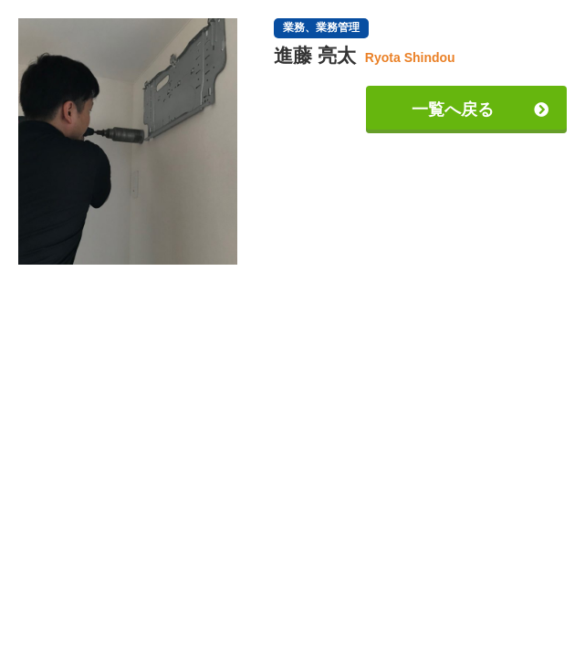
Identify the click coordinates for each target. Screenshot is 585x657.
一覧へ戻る (453, 109)
